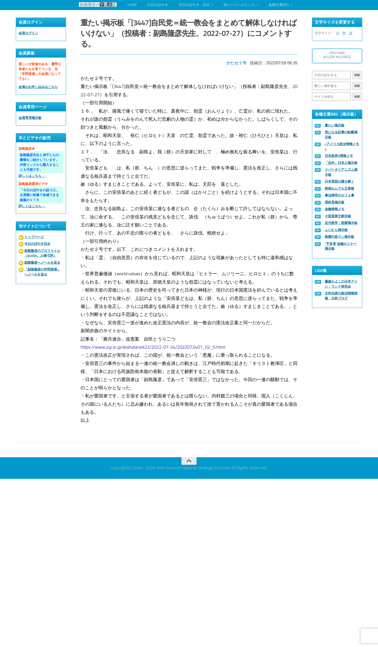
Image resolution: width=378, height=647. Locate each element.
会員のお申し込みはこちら (38, 87)
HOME (132, 5)
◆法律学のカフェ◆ (339, 195)
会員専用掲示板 (30, 118)
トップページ (34, 237)
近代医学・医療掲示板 (341, 223)
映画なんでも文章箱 (339, 188)
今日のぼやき (157, 5)
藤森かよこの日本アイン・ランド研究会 (341, 284)
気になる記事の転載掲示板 (341, 134)
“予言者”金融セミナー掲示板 (341, 246)
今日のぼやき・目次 (194, 5)
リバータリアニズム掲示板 (341, 172)
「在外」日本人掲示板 (341, 163)
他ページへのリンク (239, 5)
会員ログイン (28, 33)
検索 (357, 75)
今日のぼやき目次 (37, 244)
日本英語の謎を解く (339, 181)
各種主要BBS (279, 5)
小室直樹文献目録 (338, 216)
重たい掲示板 (334, 125)
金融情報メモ (334, 209)
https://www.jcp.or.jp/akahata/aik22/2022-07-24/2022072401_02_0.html (153, 347)
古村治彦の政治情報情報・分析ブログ (341, 295)
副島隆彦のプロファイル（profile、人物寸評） (42, 253)
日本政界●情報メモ (339, 156)
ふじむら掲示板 (336, 230)
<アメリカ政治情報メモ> (342, 146)
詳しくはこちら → (32, 176)
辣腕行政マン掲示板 (339, 237)
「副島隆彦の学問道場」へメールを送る (42, 271)
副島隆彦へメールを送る (42, 262)
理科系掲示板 (334, 202)
